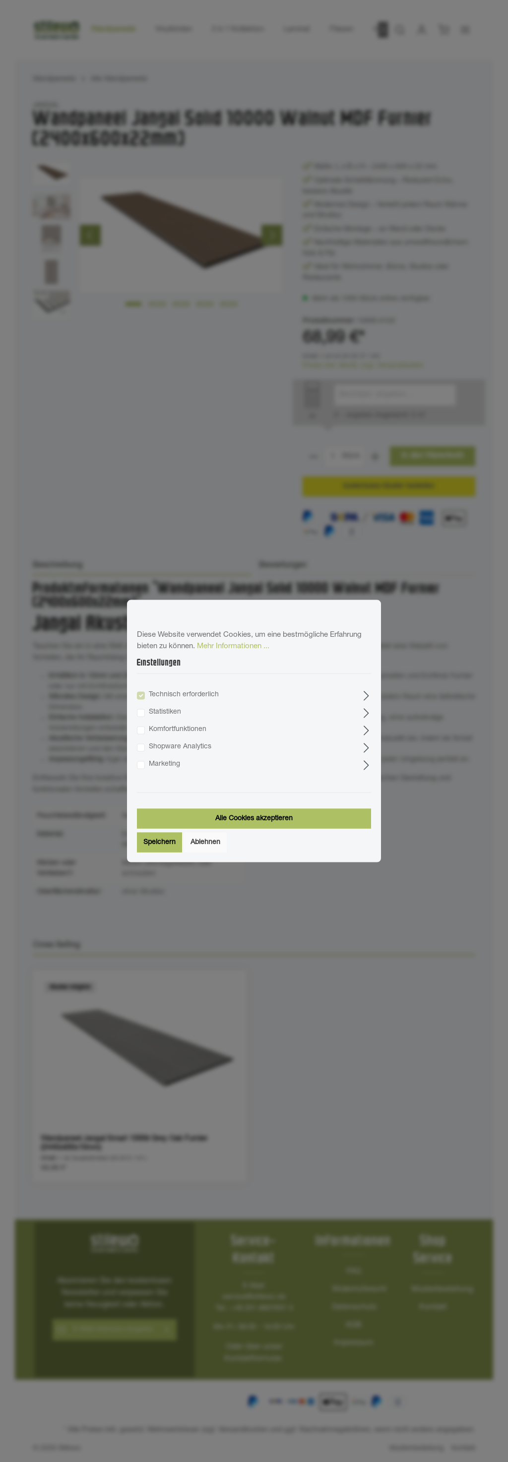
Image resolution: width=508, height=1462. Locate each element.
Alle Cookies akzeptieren (254, 818)
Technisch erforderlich (184, 694)
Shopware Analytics (180, 746)
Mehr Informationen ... (233, 646)
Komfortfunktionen (177, 729)
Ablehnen (205, 842)
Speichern (159, 842)
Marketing (164, 763)
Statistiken (165, 711)
